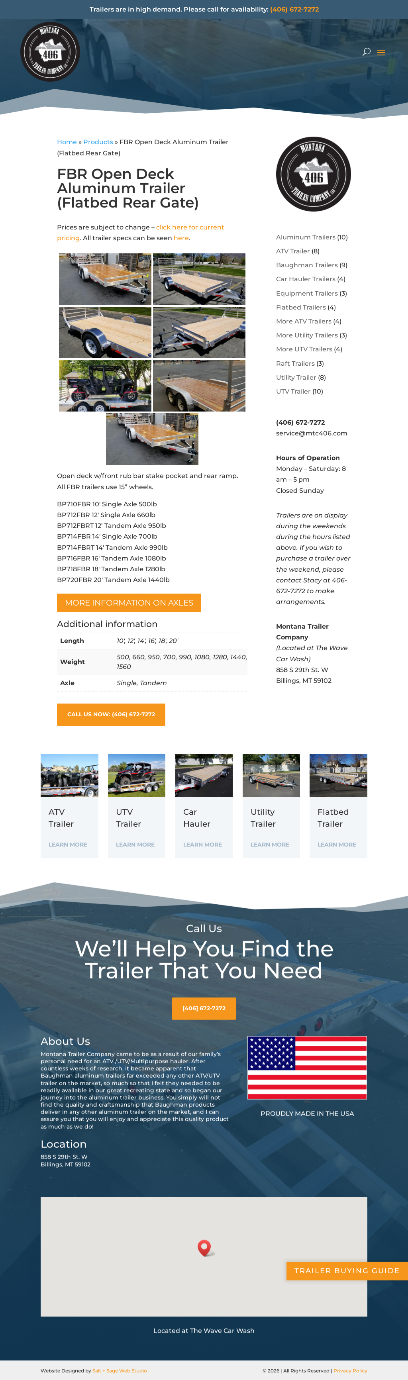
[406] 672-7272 (204, 1064)
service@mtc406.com (311, 433)
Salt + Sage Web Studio (119, 1371)
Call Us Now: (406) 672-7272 (111, 714)
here (181, 238)
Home (67, 142)
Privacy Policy (350, 1371)
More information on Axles (129, 603)
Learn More (68, 844)
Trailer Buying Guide (347, 1270)
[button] (207, 1304)
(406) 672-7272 (294, 9)
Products (98, 142)
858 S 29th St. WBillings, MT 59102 (65, 1216)
